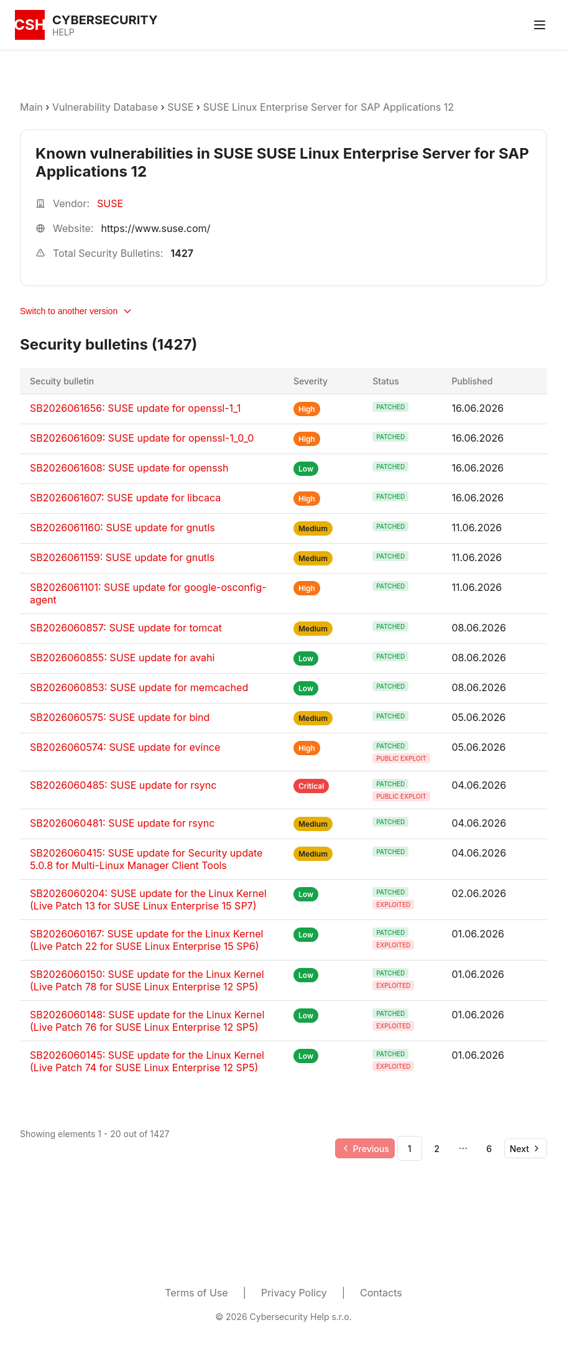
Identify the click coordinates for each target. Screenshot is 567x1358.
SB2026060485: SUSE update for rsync (123, 785)
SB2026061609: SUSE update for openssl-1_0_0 (142, 438)
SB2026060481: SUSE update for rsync (122, 823)
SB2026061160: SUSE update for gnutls (122, 527)
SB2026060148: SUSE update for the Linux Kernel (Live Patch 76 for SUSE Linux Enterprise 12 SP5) (147, 1020)
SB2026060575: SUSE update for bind (120, 717)
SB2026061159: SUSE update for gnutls (122, 557)
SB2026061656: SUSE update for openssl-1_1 (135, 408)
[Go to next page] (525, 1148)
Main (31, 107)
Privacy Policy (294, 1292)
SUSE (180, 107)
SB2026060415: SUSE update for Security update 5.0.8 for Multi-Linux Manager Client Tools (146, 859)
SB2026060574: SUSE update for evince (125, 747)
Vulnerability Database (105, 107)
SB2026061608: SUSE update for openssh (129, 468)
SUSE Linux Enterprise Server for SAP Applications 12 (328, 107)
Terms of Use (196, 1292)
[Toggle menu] (539, 24)
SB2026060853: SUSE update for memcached (139, 687)
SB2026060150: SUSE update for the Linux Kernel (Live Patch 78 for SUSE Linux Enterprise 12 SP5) (147, 980)
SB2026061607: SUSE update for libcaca (125, 497)
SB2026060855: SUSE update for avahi (122, 657)
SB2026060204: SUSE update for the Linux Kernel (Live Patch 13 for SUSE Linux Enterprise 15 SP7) (148, 899)
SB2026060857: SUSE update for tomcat (126, 627)
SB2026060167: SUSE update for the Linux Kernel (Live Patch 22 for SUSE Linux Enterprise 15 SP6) (146, 940)
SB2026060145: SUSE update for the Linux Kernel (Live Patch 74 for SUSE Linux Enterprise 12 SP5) (147, 1061)
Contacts (381, 1292)
